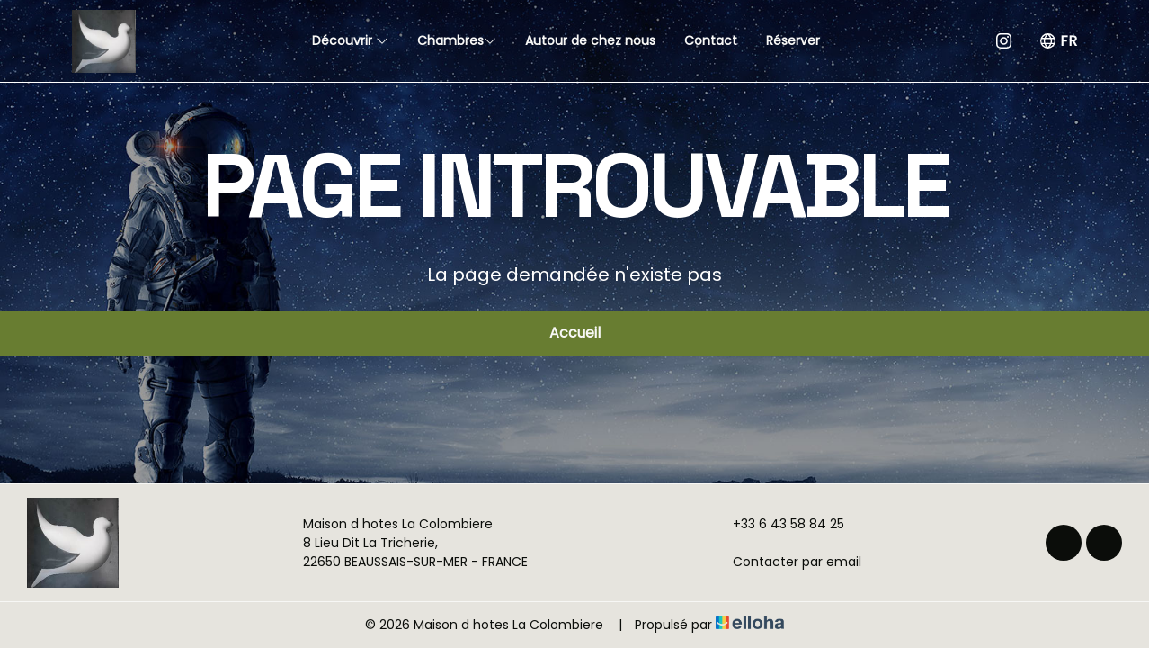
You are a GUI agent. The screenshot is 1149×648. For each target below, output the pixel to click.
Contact (710, 41)
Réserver (793, 41)
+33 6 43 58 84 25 (778, 524)
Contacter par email (786, 562)
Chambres (456, 41)
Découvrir (350, 41)
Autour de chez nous (590, 41)
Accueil (575, 332)
